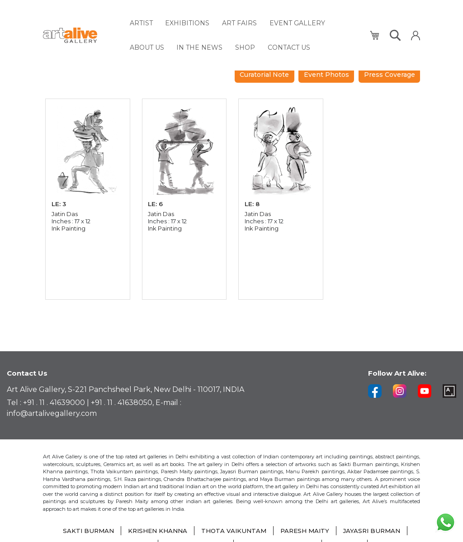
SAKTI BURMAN (82, 531)
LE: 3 (59, 197)
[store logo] (81, 32)
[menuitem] (141, 21)
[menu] (244, 32)
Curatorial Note (319, 66)
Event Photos (386, 66)
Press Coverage (387, 82)
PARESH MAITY (307, 531)
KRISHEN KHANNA (154, 531)
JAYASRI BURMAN (376, 531)
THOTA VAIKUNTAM (233, 531)
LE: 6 (156, 197)
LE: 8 (253, 197)
